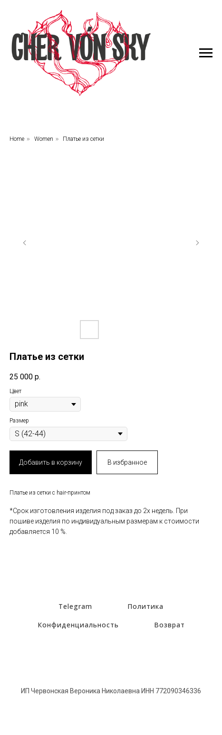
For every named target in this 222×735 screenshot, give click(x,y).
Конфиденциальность (78, 624)
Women (43, 139)
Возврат (169, 624)
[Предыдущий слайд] (24, 242)
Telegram (75, 606)
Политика (145, 606)
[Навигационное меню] (205, 53)
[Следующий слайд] (197, 242)
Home (17, 139)
